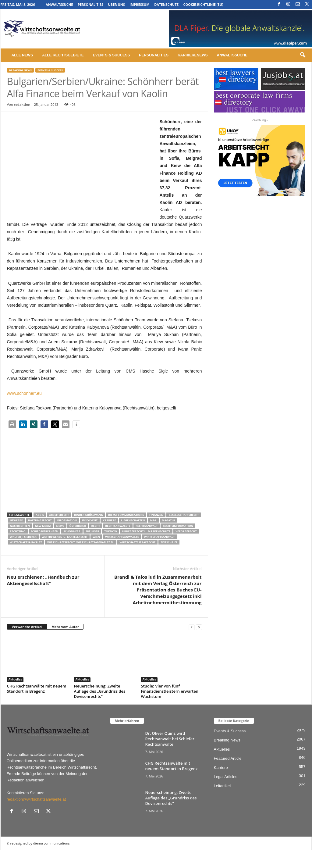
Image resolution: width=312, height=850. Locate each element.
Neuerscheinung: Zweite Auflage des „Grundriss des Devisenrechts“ (100, 691)
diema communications (126, 515)
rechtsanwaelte (117, 526)
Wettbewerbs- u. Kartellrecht (64, 537)
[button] (302, 55)
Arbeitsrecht (59, 515)
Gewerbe (16, 520)
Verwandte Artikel (27, 626)
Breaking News (20, 70)
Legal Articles (225, 776)
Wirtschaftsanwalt (159, 537)
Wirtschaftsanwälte (26, 542)
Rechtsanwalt (147, 526)
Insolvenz (90, 520)
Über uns (116, 4)
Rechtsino (18, 531)
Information (67, 520)
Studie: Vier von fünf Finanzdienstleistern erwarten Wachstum (169, 691)
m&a (153, 520)
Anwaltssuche (59, 4)
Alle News (22, 55)
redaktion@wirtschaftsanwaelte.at (36, 799)
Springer (92, 531)
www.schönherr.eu (24, 393)
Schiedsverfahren (44, 531)
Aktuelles (15, 679)
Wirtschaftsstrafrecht (137, 542)
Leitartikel (222, 786)
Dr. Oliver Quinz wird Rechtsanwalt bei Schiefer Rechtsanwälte (169, 738)
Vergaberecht (186, 531)
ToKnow (110, 531)
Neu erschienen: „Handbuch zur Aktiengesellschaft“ (43, 580)
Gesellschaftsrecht (183, 515)
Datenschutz (166, 4)
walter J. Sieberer (23, 537)
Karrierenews (193, 55)
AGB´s (40, 515)
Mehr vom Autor (65, 626)
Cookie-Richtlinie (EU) (203, 4)
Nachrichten (20, 526)
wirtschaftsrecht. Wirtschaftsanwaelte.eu (80, 542)
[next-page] (199, 627)
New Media (43, 526)
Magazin (168, 520)
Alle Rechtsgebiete (63, 55)
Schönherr (71, 531)
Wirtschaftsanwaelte (122, 537)
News (60, 526)
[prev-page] (192, 627)
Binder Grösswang (88, 515)
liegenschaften (133, 520)
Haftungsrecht (40, 520)
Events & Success (111, 55)
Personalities (90, 4)
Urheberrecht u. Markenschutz (146, 531)
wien (96, 537)
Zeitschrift (169, 542)
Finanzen (156, 515)
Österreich (77, 526)
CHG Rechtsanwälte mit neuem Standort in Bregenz (36, 688)
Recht (95, 526)
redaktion (22, 104)
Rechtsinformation (178, 526)
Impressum (139, 4)
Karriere (109, 520)
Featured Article (228, 758)
